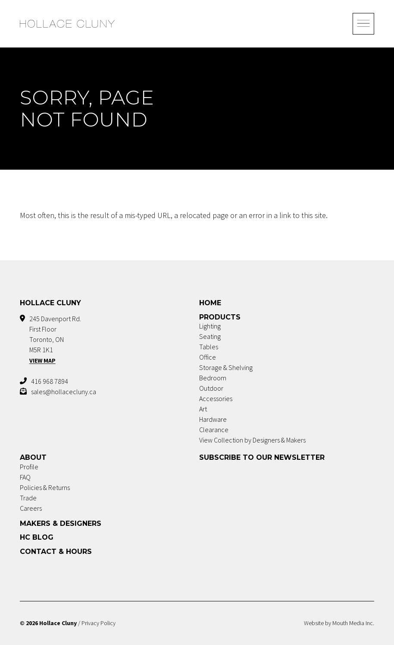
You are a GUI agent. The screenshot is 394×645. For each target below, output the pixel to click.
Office (207, 357)
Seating (210, 336)
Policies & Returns (45, 487)
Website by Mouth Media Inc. (339, 623)
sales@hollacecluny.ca (63, 391)
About (33, 457)
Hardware (213, 419)
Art (203, 409)
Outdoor (211, 388)
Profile (29, 466)
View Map (42, 360)
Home (210, 303)
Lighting (210, 326)
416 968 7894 (49, 381)
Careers (31, 508)
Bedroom (212, 377)
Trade (28, 497)
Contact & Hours (56, 551)
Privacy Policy (98, 623)
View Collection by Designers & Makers (252, 440)
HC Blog (36, 537)
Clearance (213, 429)
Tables (208, 346)
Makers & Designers (60, 523)
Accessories (215, 398)
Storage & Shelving (226, 367)
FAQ (25, 477)
